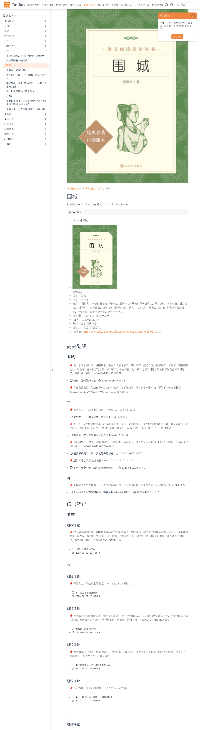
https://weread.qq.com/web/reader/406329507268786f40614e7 (122, 331)
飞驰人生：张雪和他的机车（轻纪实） (26, 109)
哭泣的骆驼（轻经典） (18, 60)
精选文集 (75, 4)
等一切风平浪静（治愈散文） (21, 91)
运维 (115, 4)
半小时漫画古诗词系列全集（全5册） (25, 55)
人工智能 (103, 4)
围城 (8, 65)
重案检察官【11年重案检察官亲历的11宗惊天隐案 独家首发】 (26, 102)
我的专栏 (33, 4)
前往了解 (177, 36)
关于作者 (143, 4)
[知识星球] (128, 4)
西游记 (9, 96)
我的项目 (47, 4)
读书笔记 (89, 4)
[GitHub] (166, 4)
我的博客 (157, 4)
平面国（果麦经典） (16, 70)
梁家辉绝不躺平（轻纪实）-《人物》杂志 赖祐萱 (26, 84)
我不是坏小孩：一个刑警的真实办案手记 (26, 76)
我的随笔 (61, 4)
